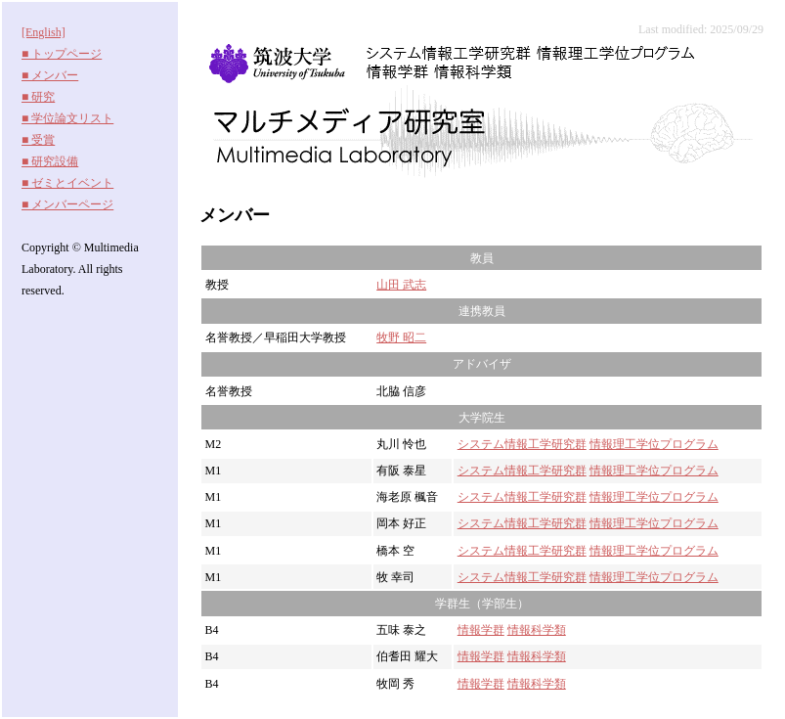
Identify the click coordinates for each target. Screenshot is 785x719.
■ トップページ (62, 54)
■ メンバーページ (67, 204)
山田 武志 (401, 285)
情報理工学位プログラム (654, 444)
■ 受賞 (38, 140)
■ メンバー (50, 75)
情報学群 (481, 630)
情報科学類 (536, 630)
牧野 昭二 (401, 337)
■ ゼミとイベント (67, 183)
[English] (43, 32)
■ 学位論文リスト (67, 118)
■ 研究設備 (50, 161)
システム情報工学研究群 (522, 444)
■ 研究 (38, 97)
